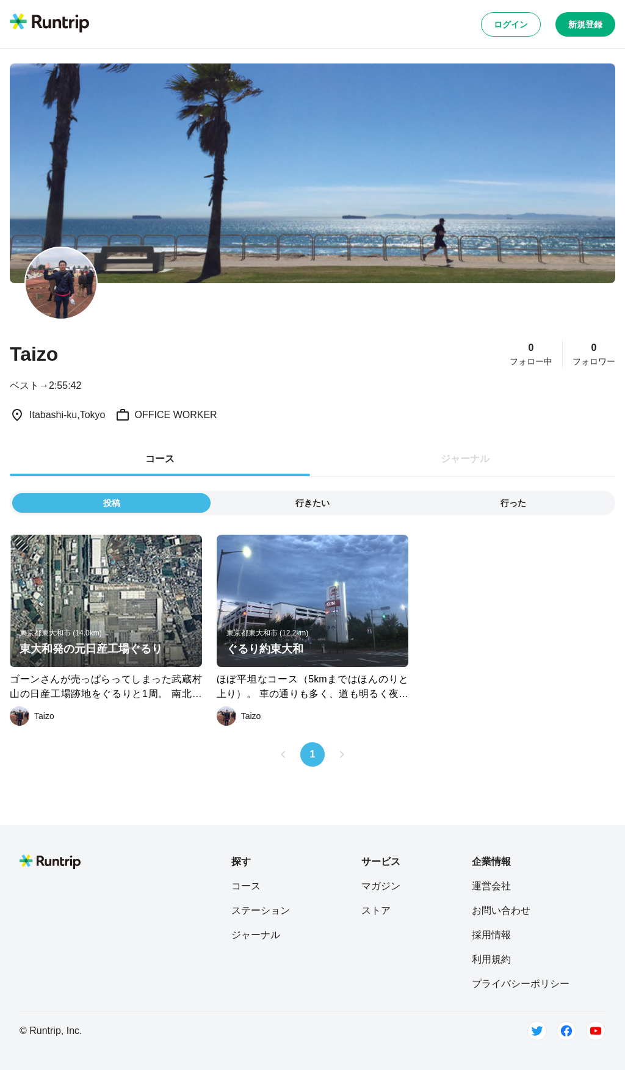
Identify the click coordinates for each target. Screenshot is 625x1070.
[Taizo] (32, 716)
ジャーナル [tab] (465, 459)
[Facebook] (566, 1031)
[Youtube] (595, 1031)
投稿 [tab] (111, 503)
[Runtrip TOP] (49, 23)
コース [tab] (160, 459)
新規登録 (585, 24)
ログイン (511, 24)
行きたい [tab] (312, 503)
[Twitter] (537, 1031)
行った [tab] (513, 503)
